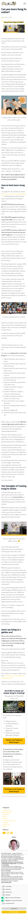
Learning (5, 818)
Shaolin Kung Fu (7, 812)
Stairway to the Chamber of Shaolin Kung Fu (14, 741)
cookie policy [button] (6, 865)
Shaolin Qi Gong (7, 810)
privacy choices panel (6, 882)
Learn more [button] (14, 908)
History (5, 826)
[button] (26, 854)
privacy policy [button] (18, 857)
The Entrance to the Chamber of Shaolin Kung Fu (14, 790)
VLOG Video (6, 824)
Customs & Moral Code (9, 820)
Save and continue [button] (14, 912)
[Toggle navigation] (25, 4)
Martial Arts (6, 814)
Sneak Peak (5, 822)
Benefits (5, 816)
